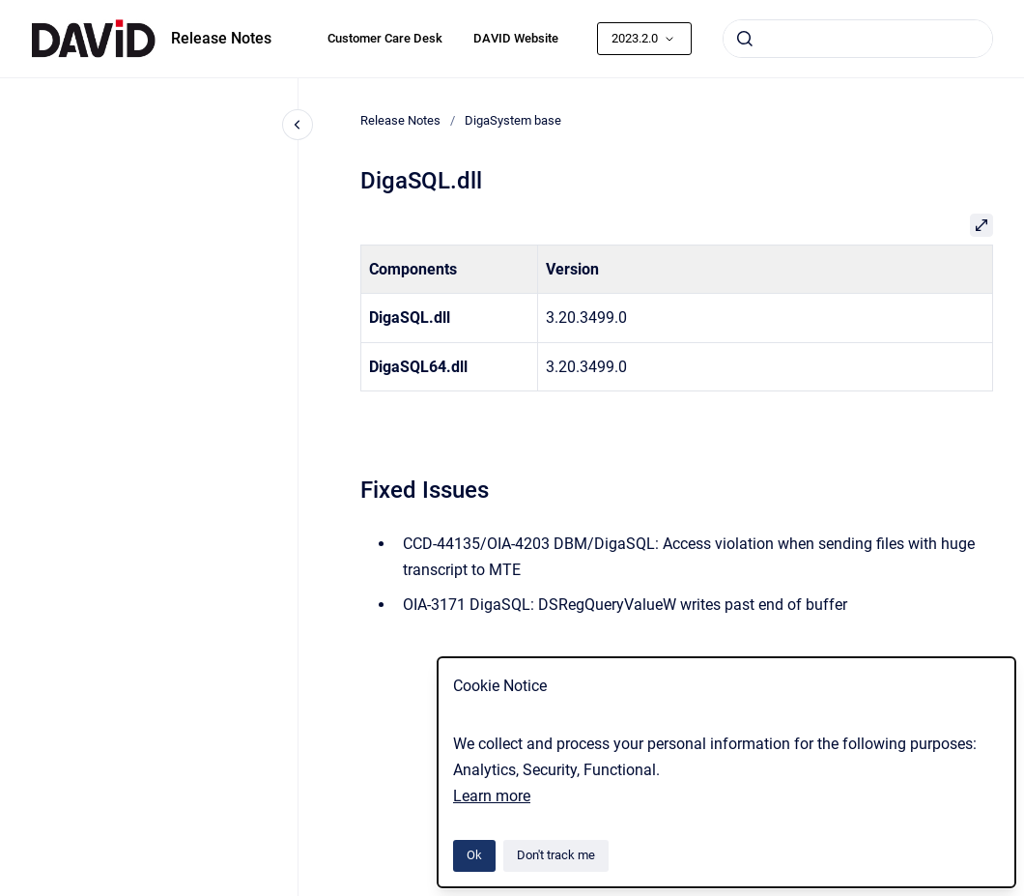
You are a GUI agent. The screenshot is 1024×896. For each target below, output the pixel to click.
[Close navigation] (297, 124)
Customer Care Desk (384, 38)
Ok (474, 855)
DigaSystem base (513, 120)
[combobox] (858, 38)
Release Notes (221, 38)
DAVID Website (515, 38)
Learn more (491, 796)
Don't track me (556, 855)
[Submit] (744, 38)
